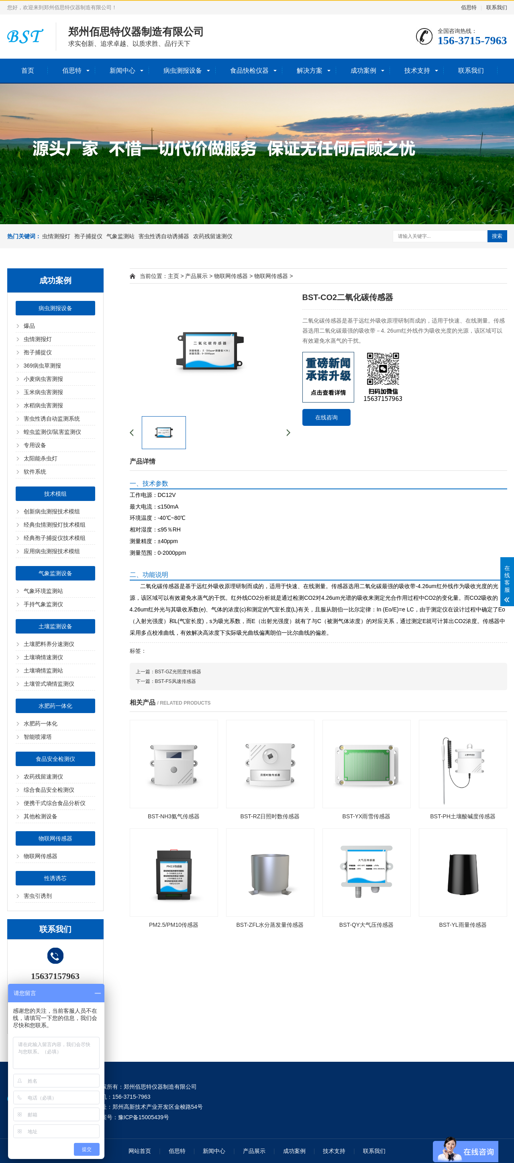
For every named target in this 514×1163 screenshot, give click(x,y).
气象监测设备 (55, 573)
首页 (27, 70)
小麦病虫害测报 (43, 379)
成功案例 (363, 70)
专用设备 (35, 445)
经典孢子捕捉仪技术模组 (55, 538)
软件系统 (35, 471)
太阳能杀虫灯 (40, 458)
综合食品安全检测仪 (49, 790)
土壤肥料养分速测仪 (49, 644)
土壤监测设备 (55, 626)
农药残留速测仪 (213, 236)
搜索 (497, 236)
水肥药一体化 (55, 706)
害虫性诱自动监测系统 (52, 418)
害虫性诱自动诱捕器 (164, 236)
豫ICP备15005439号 (143, 1117)
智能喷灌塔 (38, 737)
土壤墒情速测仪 (43, 657)
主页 (173, 276)
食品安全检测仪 (55, 759)
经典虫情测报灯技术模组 (55, 524)
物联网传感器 (55, 838)
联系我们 (496, 7)
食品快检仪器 (249, 70)
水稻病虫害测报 (43, 405)
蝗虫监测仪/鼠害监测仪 (53, 432)
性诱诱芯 (55, 878)
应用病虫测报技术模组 (52, 551)
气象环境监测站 (43, 591)
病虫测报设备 (182, 70)
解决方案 (309, 70)
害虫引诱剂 (38, 896)
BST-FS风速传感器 (175, 681)
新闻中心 (122, 70)
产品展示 (196, 276)
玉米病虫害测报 (43, 392)
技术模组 (55, 494)
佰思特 (469, 7)
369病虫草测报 (42, 365)
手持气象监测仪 (43, 604)
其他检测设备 (40, 816)
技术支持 (417, 70)
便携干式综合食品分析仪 (55, 803)
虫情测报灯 (56, 236)
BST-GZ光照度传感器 (178, 671)
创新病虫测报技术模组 (52, 511)
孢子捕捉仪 (88, 236)
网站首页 (139, 1151)
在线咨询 (326, 417)
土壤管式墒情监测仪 (49, 684)
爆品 (29, 326)
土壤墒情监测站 (43, 670)
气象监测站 (120, 236)
